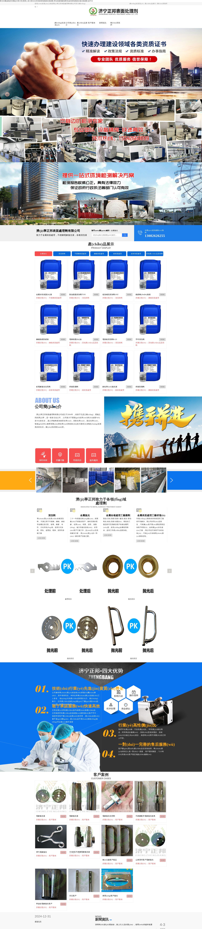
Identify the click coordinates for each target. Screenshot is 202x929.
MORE (63, 294)
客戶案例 (91, 23)
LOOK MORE (41, 538)
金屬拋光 (114, 230)
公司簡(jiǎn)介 (71, 24)
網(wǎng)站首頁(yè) (137, 3)
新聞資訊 (102, 23)
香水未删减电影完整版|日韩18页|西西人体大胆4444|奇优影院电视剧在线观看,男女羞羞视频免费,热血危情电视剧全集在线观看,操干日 (46, 1)
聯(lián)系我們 (162, 3)
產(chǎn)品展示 (150, 3)
